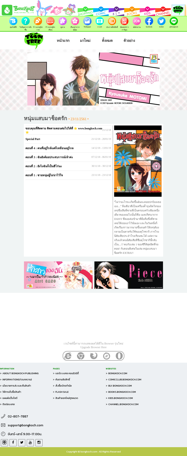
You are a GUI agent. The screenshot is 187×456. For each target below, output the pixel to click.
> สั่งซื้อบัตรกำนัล (62, 386)
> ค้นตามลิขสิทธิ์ (61, 379)
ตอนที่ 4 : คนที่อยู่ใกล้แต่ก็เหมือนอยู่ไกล (49, 148)
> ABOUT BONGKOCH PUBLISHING (19, 373)
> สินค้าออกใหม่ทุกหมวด (65, 398)
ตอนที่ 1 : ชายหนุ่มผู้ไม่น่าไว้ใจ (44, 175)
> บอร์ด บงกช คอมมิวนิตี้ (66, 373)
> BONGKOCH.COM (116, 373)
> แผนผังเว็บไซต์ (8, 398)
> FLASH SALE (61, 392)
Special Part (32, 139)
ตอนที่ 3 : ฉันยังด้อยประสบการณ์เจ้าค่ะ (49, 157)
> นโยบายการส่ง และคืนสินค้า (15, 386)
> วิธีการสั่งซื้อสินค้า (10, 392)
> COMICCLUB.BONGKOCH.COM (123, 379)
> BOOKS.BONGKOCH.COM (121, 392)
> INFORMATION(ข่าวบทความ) (16, 379)
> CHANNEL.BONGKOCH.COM (122, 404)
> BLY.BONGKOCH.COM (119, 386)
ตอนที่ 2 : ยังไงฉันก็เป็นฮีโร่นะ (43, 166)
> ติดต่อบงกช (7, 404)
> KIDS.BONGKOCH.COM (119, 398)
